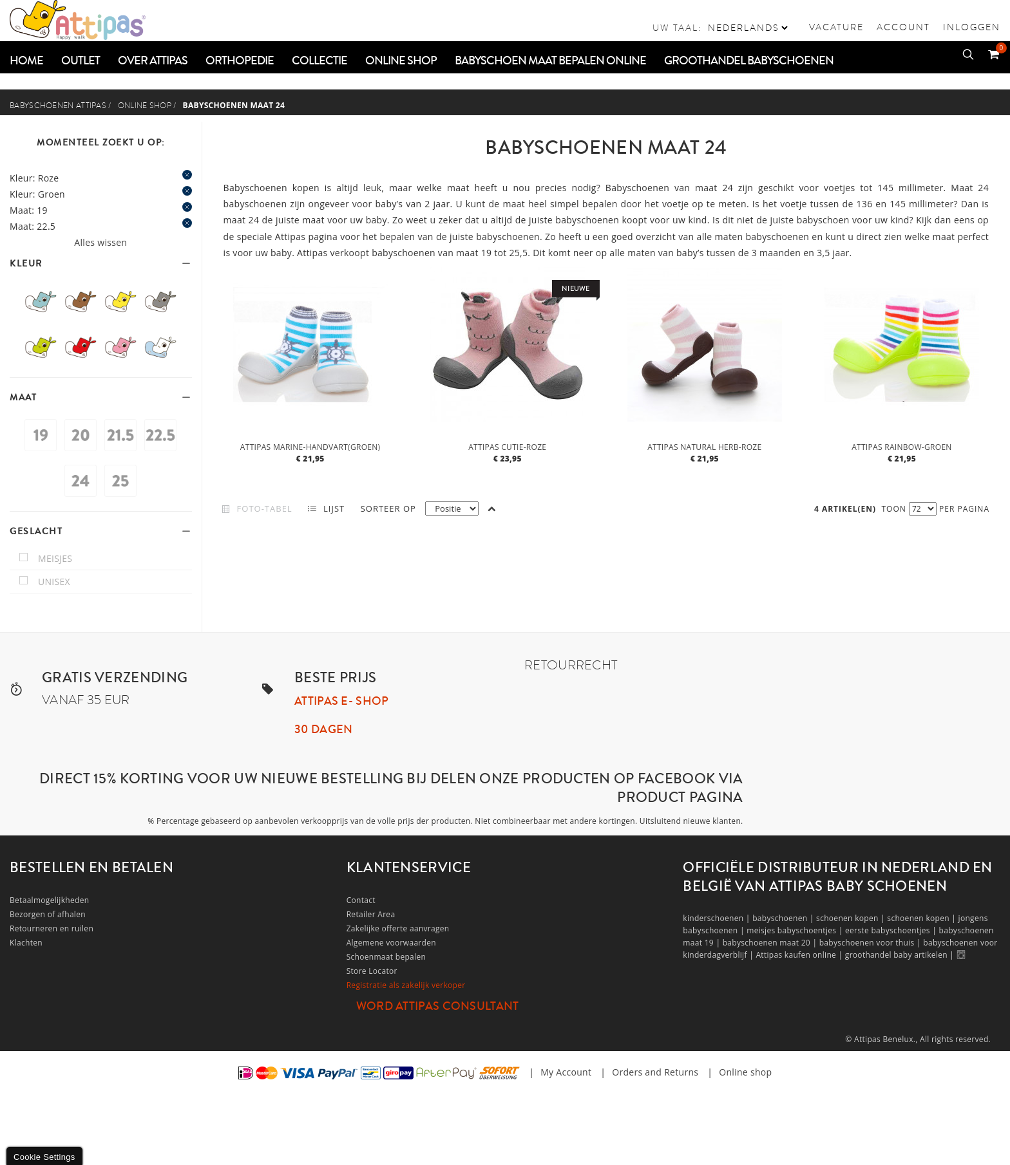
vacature (836, 27)
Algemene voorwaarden (391, 942)
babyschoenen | (784, 918)
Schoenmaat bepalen (386, 956)
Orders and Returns (655, 1072)
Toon (894, 508)
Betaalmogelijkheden (49, 900)
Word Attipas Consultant (437, 1006)
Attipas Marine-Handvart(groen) (310, 447)
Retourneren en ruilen (51, 928)
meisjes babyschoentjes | (796, 930)
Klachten (26, 942)
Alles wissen (100, 242)
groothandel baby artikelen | (901, 954)
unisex (54, 581)
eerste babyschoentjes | (892, 930)
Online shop (144, 105)
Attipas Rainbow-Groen (902, 447)
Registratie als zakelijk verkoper (406, 985)
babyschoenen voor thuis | (871, 942)
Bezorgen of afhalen (48, 914)
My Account (565, 1072)
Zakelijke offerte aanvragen (398, 928)
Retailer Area (371, 914)
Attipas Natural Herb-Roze (704, 447)
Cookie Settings (44, 1157)
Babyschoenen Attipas (58, 105)
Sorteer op (388, 508)
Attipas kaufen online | (800, 954)
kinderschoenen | (717, 918)
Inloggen (971, 27)
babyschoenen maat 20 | (771, 942)
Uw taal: (677, 27)
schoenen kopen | (851, 918)
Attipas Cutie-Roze (507, 447)
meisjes (55, 558)
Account (903, 27)
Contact (361, 900)
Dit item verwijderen (187, 175)
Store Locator (372, 970)
